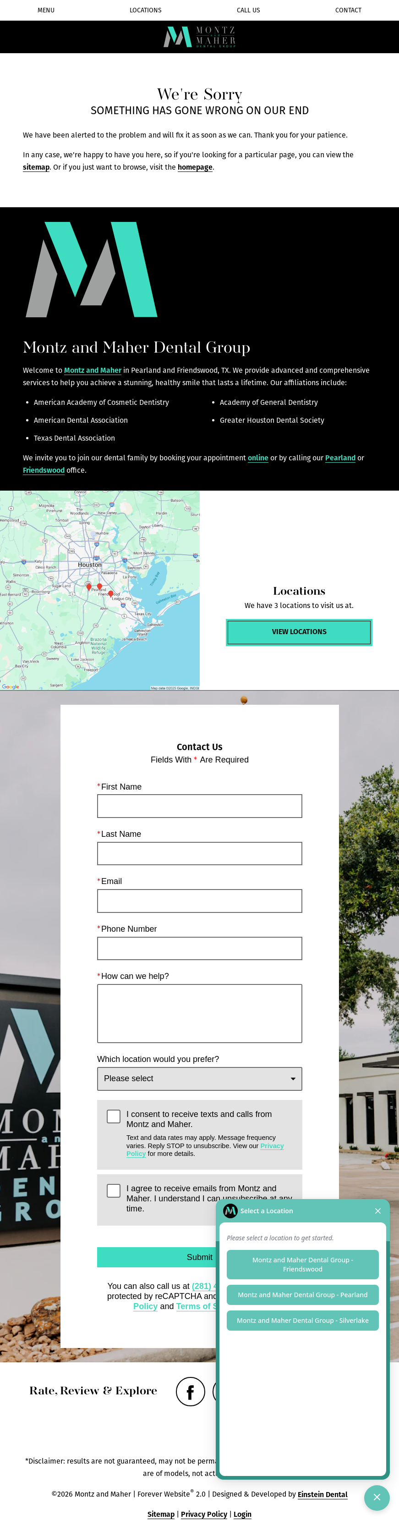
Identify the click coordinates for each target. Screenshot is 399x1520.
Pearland (340, 457)
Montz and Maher (92, 370)
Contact (348, 10)
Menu (46, 10)
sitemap (36, 167)
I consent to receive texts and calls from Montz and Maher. (209, 1134)
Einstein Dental (323, 1494)
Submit (199, 1257)
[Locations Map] (100, 591)
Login (242, 1514)
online (258, 457)
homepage (195, 167)
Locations (146, 10)
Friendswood (44, 470)
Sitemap (161, 1514)
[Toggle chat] (377, 1498)
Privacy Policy (204, 1514)
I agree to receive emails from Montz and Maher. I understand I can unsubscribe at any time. (209, 1198)
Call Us (248, 10)
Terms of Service (209, 1305)
